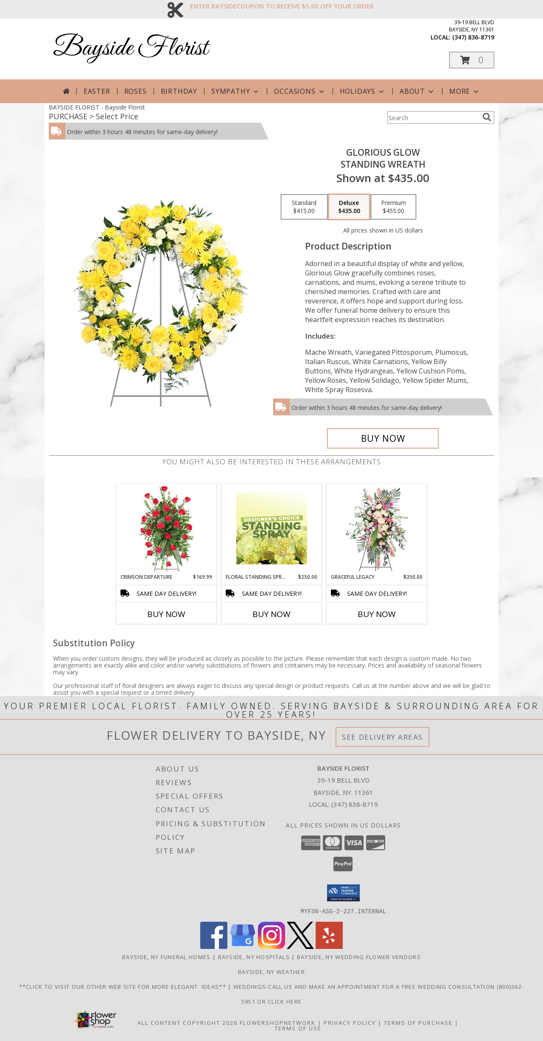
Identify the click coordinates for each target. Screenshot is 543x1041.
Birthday (179, 91)
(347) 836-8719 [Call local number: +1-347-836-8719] (473, 37)
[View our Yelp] (329, 946)
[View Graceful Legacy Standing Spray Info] (376, 528)
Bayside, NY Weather (271, 971)
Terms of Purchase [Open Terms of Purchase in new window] (418, 1022)
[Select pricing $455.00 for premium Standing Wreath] (393, 207)
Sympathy (235, 91)
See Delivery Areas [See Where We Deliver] (382, 737)
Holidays (363, 91)
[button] (471, 60)
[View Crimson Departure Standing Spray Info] (166, 528)
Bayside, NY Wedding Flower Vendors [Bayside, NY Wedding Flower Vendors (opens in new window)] (359, 956)
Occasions (299, 91)
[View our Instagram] (271, 946)
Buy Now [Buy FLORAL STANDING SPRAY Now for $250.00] (271, 614)
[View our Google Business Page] (242, 946)
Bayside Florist (130, 48)
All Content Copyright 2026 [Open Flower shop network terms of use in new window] (187, 1022)
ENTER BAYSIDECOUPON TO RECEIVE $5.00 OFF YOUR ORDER (282, 6)
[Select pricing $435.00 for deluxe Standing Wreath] (349, 207)
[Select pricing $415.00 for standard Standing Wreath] (304, 207)
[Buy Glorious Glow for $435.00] (383, 438)
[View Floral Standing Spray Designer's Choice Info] (271, 528)
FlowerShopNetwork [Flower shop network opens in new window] (278, 1022)
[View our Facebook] (213, 946)
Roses (135, 91)
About (417, 91)
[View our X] (300, 946)
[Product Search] (433, 117)
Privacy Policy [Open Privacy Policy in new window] (350, 1022)
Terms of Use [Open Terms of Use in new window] (298, 1028)
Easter (97, 91)
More (464, 91)
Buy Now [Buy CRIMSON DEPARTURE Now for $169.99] (166, 614)
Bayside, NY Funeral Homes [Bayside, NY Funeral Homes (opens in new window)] (166, 956)
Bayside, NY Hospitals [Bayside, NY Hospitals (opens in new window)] (254, 956)
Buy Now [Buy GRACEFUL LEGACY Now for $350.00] (377, 614)
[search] (487, 117)
